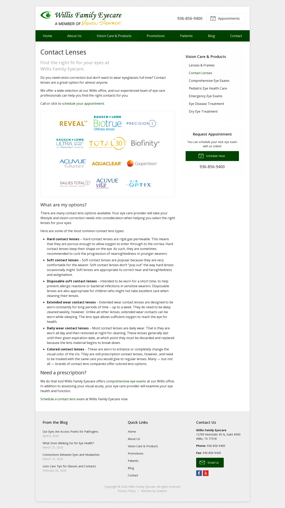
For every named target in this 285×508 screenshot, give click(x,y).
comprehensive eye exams (126, 381)
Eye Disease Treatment (206, 103)
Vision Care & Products (114, 36)
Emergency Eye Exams (205, 96)
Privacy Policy (127, 491)
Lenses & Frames (202, 65)
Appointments (225, 18)
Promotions (156, 36)
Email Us (209, 462)
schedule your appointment (83, 103)
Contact (236, 36)
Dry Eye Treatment (203, 111)
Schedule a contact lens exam (62, 399)
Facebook (199, 473)
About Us (74, 36)
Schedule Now (211, 155)
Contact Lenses (200, 73)
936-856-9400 (189, 18)
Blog (211, 36)
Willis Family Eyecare (141, 487)
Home (47, 36)
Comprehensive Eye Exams (209, 80)
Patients (186, 36)
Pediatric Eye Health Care (208, 88)
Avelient (161, 491)
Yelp (206, 473)
